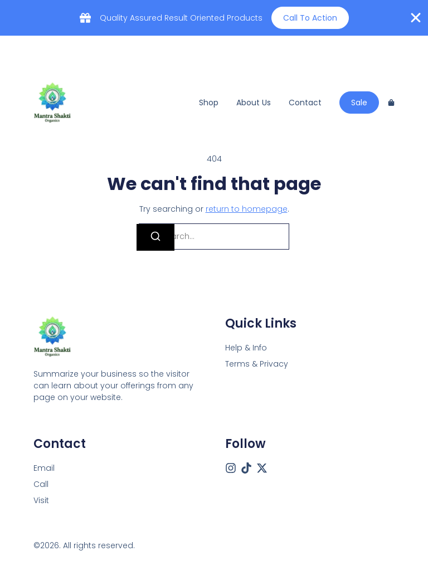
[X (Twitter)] (262, 468)
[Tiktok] (246, 468)
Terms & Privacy (256, 363)
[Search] (155, 237)
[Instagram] (230, 468)
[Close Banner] (415, 18)
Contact (305, 102)
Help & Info (246, 347)
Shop (208, 102)
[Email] (44, 468)
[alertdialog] (214, 18)
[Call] (40, 484)
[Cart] (391, 102)
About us (253, 102)
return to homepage (247, 208)
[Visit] (41, 500)
